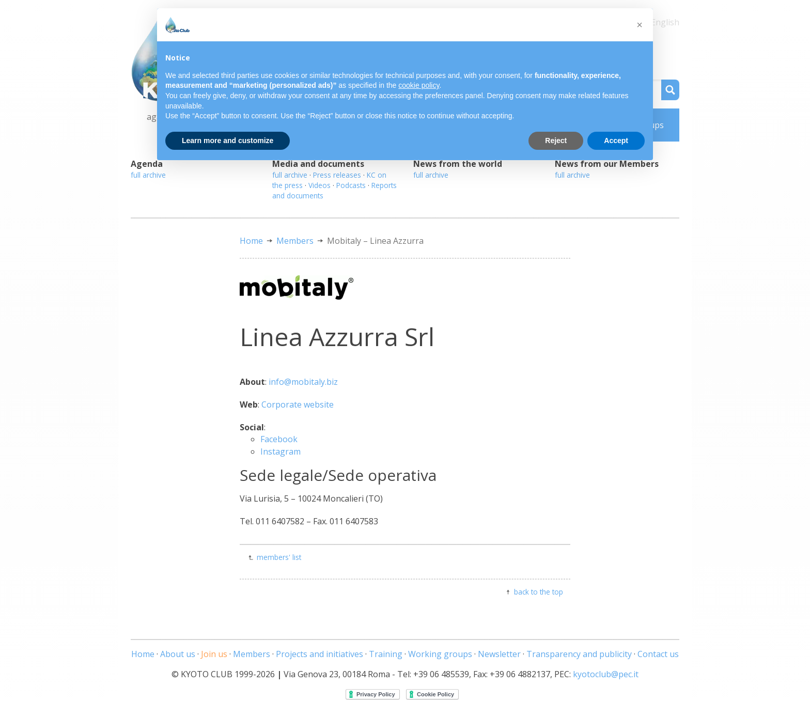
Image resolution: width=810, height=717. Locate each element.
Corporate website (297, 404)
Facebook (279, 439)
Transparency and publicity (579, 654)
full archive (148, 175)
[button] (639, 25)
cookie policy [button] (418, 85)
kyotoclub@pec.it (605, 674)
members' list (279, 557)
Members (295, 240)
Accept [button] (616, 140)
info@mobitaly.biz (303, 381)
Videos (319, 185)
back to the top (538, 592)
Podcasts (351, 185)
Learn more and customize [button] (227, 140)
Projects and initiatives (319, 654)
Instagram (280, 451)
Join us (214, 654)
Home (251, 240)
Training (385, 654)
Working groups (440, 654)
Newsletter (499, 654)
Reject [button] (556, 140)
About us (177, 654)
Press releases (337, 175)
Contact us (658, 654)
